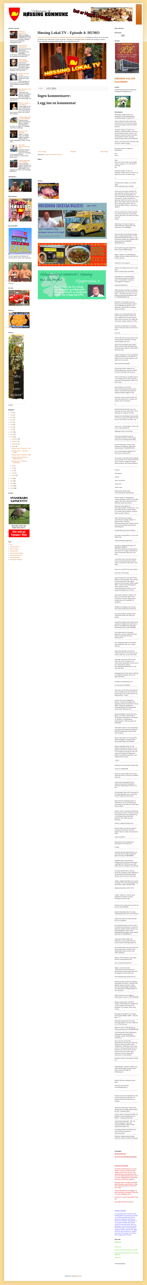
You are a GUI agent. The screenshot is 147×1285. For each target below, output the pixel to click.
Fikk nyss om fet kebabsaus (23, 131)
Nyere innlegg (42, 151)
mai (13, 468)
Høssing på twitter (15, 557)
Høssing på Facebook (16, 555)
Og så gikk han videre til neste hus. (124, 1201)
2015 (11, 434)
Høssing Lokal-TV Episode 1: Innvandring (19, 461)
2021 (11, 420)
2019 (11, 424)
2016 (11, 432)
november (15, 441)
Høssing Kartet (14, 551)
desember (15, 439)
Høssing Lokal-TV (15, 547)
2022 (11, 417)
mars (13, 473)
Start (11, 544)
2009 (11, 488)
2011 (11, 483)
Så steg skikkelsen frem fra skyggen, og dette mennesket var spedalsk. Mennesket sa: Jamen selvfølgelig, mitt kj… (126, 1192)
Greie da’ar (118, 1246)
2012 (11, 481)
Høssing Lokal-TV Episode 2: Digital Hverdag (19, 458)
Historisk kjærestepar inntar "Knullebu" (24, 161)
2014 (11, 437)
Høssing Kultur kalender (16, 553)
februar (14, 475)
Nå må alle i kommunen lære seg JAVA (24, 146)
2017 (11, 429)
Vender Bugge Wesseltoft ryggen (23, 60)
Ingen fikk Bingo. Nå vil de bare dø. (24, 89)
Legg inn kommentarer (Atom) (53, 154)
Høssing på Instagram (16, 559)
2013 (11, 478)
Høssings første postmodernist (22, 46)
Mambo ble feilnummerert (22, 32)
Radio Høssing (14, 549)
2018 (11, 427)
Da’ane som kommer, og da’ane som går (126, 1249)
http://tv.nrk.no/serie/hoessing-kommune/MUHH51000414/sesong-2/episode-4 (61, 37)
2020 (11, 422)
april (13, 470)
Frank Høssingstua (120, 1263)
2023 (11, 415)
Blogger (80, 1276)
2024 (11, 412)
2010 (11, 486)
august (14, 446)
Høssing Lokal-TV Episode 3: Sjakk (21, 455)
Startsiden (73, 151)
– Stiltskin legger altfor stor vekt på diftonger (24, 117)
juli (13, 466)
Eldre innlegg (104, 151)
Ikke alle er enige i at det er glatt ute (24, 103)
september (15, 444)
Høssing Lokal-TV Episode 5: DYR (21, 448)
